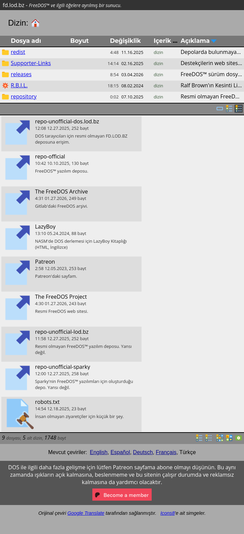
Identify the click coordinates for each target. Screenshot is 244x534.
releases (21, 74)
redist (18, 52)
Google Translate (85, 513)
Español (120, 452)
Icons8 (167, 513)
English (99, 452)
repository (23, 96)
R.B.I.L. (19, 85)
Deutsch (143, 452)
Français (166, 452)
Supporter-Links (31, 63)
